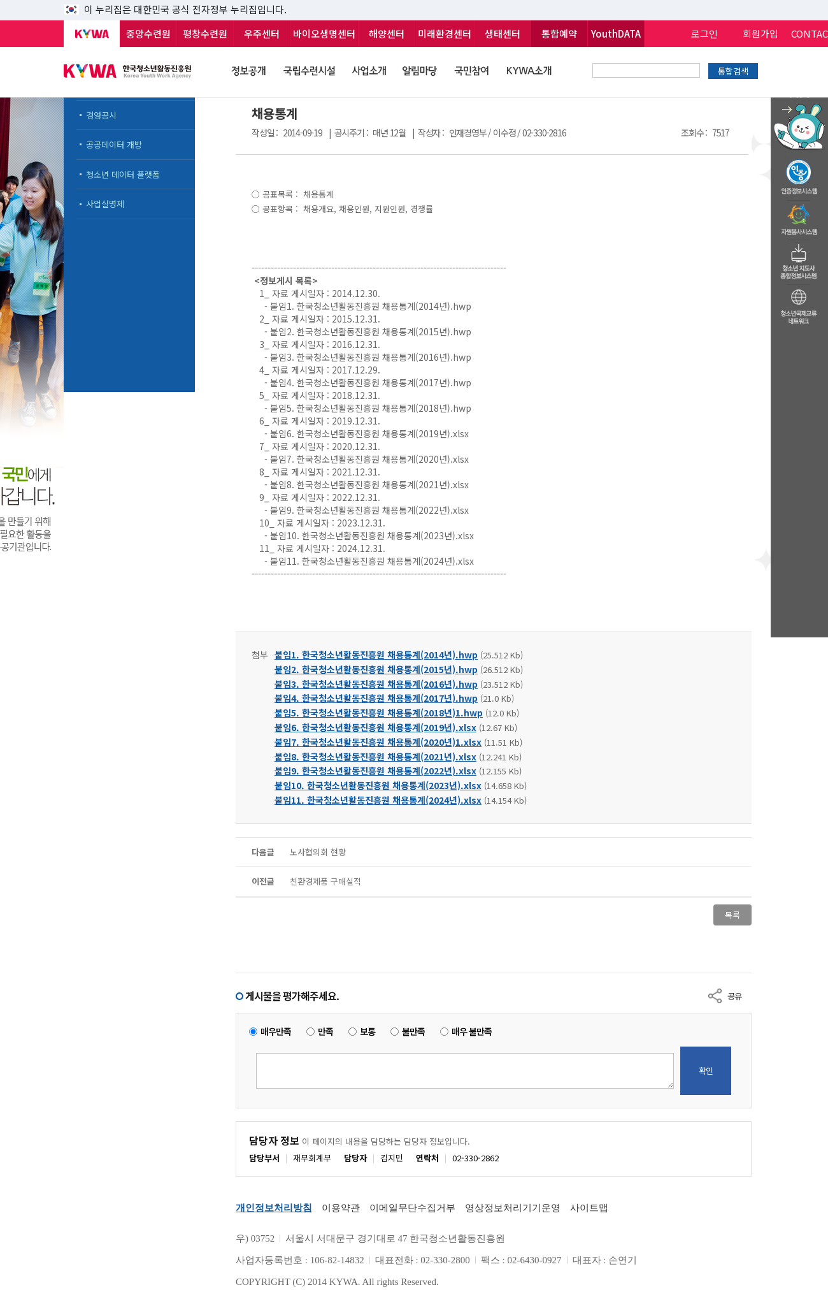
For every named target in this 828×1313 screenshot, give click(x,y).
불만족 (413, 1031)
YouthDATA (616, 33)
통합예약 (559, 33)
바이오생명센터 (324, 33)
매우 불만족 (472, 1031)
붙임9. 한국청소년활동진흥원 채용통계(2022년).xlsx (375, 770)
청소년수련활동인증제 (799, 173)
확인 (706, 1070)
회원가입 (760, 33)
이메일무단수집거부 (412, 1208)
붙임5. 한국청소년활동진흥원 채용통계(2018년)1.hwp (379, 712)
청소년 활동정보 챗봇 (799, 98)
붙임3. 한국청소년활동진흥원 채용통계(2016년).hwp (376, 684)
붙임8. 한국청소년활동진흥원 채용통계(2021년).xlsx (375, 756)
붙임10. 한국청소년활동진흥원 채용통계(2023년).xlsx (378, 785)
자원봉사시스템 (799, 216)
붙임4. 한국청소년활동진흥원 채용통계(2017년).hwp (376, 698)
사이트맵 (589, 1208)
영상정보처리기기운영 (512, 1208)
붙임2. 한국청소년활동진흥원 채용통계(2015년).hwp (376, 669)
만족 (325, 1031)
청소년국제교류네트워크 (799, 304)
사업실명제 (105, 204)
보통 (367, 1031)
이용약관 (341, 1208)
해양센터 (386, 33)
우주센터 (262, 33)
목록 (732, 915)
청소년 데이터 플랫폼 (123, 174)
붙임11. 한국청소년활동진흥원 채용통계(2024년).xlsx (378, 800)
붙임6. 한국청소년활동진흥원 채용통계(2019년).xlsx (375, 727)
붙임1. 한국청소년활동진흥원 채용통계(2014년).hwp (376, 654)
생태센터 (502, 33)
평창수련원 (205, 33)
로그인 (704, 33)
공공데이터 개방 (114, 144)
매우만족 (276, 1031)
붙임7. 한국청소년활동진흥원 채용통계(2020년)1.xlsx (378, 742)
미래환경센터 (444, 33)
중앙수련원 (148, 33)
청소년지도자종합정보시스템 (799, 258)
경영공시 (101, 115)
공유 (734, 996)
